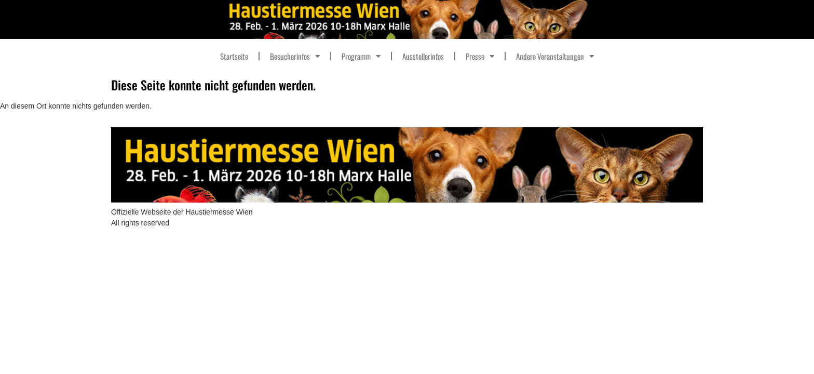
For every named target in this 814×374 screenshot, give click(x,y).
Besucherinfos (295, 56)
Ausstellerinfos (423, 56)
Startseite (234, 56)
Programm (361, 56)
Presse (480, 56)
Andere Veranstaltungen (555, 56)
